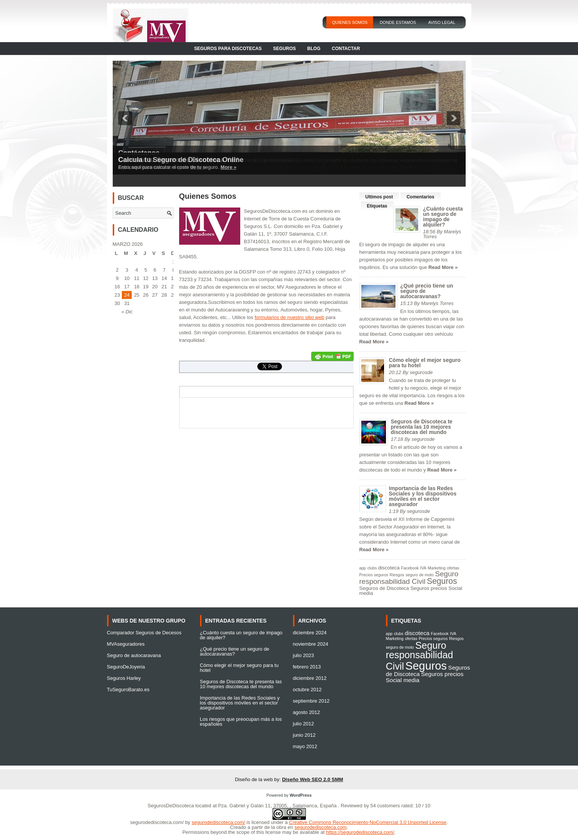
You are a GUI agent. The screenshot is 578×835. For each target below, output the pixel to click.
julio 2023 (303, 655)
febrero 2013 (307, 667)
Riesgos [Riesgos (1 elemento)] (397, 574)
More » (228, 167)
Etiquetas (377, 206)
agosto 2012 (306, 712)
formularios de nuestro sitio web (289, 317)
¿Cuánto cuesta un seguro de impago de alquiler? (443, 217)
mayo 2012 (305, 746)
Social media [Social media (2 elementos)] (402, 680)
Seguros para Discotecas (228, 48)
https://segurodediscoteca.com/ (360, 832)
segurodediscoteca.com (320, 827)
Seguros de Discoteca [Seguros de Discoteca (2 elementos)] (384, 588)
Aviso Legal (441, 22)
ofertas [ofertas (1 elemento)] (453, 568)
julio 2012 (303, 723)
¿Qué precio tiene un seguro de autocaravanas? (234, 651)
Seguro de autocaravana (134, 655)
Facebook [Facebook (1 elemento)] (410, 568)
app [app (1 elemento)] (362, 568)
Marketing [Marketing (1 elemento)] (437, 568)
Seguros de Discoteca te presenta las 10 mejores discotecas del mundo (422, 426)
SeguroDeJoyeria (126, 667)
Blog (314, 48)
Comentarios (420, 197)
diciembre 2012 (310, 678)
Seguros (284, 48)
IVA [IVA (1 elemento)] (423, 568)
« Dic (127, 312)
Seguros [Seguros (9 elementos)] (442, 581)
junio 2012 (304, 735)
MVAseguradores (126, 644)
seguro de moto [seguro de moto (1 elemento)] (420, 574)
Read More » (443, 267)
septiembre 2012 (311, 701)
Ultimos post (379, 197)
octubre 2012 (307, 689)
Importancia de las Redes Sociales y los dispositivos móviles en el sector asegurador (423, 496)
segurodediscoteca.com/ (157, 822)
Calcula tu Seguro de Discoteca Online (181, 160)
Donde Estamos (398, 22)
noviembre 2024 (310, 644)
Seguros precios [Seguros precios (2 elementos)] (428, 588)
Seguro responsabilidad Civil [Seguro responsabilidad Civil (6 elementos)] (408, 577)
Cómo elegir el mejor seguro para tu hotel (425, 362)
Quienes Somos (350, 22)
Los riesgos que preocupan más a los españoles (241, 721)
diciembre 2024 (310, 632)
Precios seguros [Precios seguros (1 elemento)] (373, 574)
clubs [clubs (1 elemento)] (372, 568)
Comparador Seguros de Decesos (144, 632)
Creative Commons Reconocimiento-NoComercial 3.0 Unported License (368, 822)
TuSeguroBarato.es (128, 689)
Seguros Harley (124, 678)
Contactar (346, 48)
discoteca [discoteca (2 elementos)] (389, 568)
